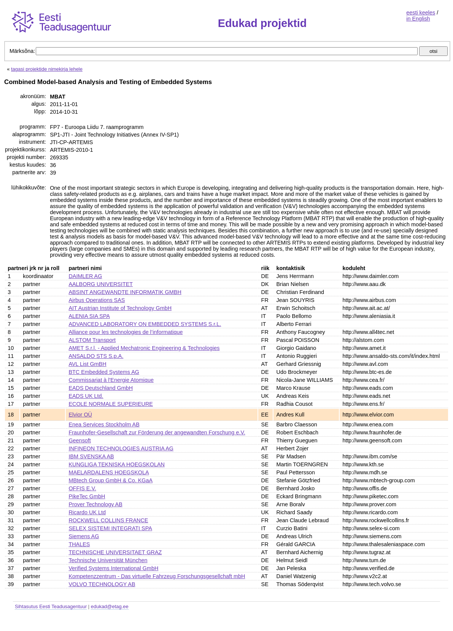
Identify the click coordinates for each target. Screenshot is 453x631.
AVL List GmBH (87, 364)
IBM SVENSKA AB (91, 456)
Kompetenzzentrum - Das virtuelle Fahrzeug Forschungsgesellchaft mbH (156, 576)
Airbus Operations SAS (96, 300)
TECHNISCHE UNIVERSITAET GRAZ (115, 552)
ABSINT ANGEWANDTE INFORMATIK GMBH (124, 292)
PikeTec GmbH (86, 496)
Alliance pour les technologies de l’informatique (125, 332)
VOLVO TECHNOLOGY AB (101, 584)
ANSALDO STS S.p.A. (95, 356)
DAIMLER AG (85, 276)
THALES (79, 544)
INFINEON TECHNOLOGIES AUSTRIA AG (120, 448)
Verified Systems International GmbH (113, 568)
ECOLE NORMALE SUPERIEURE (110, 404)
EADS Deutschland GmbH (100, 388)
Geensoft (79, 440)
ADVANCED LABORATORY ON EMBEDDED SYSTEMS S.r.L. (144, 324)
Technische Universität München (107, 560)
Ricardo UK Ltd (87, 512)
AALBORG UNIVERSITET (100, 284)
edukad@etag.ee (110, 606)
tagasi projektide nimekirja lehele (47, 69)
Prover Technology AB (95, 504)
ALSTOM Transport (92, 340)
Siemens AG (83, 536)
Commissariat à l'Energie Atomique (111, 380)
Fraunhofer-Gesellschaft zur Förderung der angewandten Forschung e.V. (156, 432)
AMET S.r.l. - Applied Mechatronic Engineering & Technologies (143, 348)
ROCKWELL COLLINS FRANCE (108, 520)
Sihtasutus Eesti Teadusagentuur (51, 606)
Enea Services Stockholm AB (103, 424)
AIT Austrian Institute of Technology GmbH (120, 308)
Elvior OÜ (80, 415)
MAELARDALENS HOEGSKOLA (108, 472)
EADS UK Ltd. (85, 396)
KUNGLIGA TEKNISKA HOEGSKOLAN (116, 464)
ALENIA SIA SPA (89, 316)
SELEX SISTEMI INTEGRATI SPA (110, 528)
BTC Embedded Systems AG (103, 372)
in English (418, 19)
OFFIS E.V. (82, 488)
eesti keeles (420, 13)
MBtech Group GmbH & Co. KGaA (110, 480)
